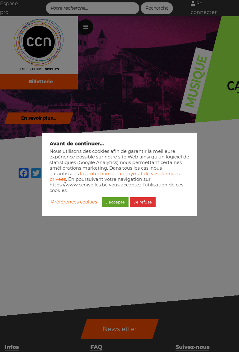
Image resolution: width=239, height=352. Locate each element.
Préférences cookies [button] (74, 202)
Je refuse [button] (143, 201)
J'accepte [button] (115, 201)
